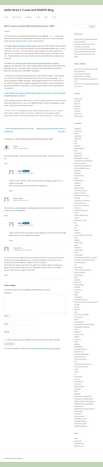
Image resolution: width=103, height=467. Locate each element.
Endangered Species (80, 210)
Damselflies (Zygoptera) (81, 195)
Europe (76, 213)
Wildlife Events (78, 406)
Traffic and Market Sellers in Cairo (84, 51)
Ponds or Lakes (79, 334)
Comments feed (79, 443)
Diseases (77, 198)
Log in (76, 438)
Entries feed (78, 441)
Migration (77, 287)
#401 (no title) (16, 17)
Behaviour (77, 146)
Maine (76, 277)
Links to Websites (79, 272)
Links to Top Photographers (82, 270)
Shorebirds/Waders (80, 349)
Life (55, 110)
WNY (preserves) (33, 115)
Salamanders (78, 347)
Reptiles (11, 113)
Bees (75, 143)
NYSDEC (76, 307)
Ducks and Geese (79, 203)
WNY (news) (24, 115)
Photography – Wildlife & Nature (84, 324)
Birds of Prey (78, 153)
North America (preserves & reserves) (86, 302)
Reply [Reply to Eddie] (11, 191)
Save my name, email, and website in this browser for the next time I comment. (33, 340)
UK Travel (77, 379)
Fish (75, 223)
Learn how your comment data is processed (45, 348)
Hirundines (77, 247)
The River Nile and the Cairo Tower (85, 49)
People (76, 319)
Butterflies (77, 170)
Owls (75, 312)
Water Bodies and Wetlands (83, 396)
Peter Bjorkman (79, 322)
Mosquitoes (78, 289)
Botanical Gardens (80, 163)
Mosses (76, 292)
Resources (77, 339)
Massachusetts (79, 285)
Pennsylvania (78, 317)
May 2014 (77, 108)
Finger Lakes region (80, 220)
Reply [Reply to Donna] (6, 163)
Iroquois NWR (78, 255)
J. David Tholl (78, 74)
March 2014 (77, 113)
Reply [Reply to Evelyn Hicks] (6, 275)
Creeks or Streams (80, 193)
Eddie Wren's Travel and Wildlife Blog (29, 10)
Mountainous (78, 297)
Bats (75, 141)
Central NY (77, 185)
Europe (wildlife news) (81, 215)
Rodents (76, 344)
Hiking (76, 245)
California (77, 173)
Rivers (76, 342)
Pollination (77, 332)
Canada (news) (79, 175)
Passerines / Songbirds (81, 314)
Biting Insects (78, 156)
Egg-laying (77, 208)
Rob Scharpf (78, 69)
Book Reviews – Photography (83, 161)
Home (6, 17)
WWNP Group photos (81, 426)
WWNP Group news (45, 115)
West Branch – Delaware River (83, 399)
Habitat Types (78, 242)
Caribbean (77, 183)
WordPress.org (79, 446)
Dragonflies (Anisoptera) (81, 200)
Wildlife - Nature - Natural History (24, 113)
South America (78, 351)
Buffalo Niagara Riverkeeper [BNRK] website (22, 46)
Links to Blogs (78, 267)
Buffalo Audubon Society (41, 110)
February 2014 (78, 116)
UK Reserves (78, 376)
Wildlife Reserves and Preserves (84, 409)
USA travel (77, 389)
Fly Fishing (77, 232)
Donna (15, 146)
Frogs (76, 237)
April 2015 (77, 106)
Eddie (20, 171)
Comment (8, 293)
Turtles (76, 371)
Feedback (29, 17)
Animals (30, 110)
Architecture (78, 136)
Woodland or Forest (80, 418)
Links (46, 17)
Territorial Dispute (79, 356)
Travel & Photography (81, 366)
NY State (76, 304)
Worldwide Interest (80, 421)
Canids (76, 178)
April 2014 (77, 111)
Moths (76, 294)
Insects (51, 110)
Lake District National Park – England (85, 257)
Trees (76, 369)
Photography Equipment (81, 327)
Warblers (77, 394)
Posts (54, 17)
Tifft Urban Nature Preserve (83, 364)
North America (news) (81, 299)
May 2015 (77, 103)
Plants (6, 113)
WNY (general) (78, 411)
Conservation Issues (80, 190)
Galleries (77, 240)
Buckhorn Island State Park (82, 165)
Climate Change (79, 188)
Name (6, 316)
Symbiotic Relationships (81, 354)
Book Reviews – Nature (81, 158)
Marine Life (77, 282)
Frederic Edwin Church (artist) (83, 235)
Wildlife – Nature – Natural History (84, 401)
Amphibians (23, 110)
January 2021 (78, 99)
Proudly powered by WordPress (13, 458)
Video (76, 391)
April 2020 (77, 101)
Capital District (78, 180)
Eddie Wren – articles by (81, 205)
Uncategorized (78, 381)
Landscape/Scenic (80, 262)
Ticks (75, 361)
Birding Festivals (79, 148)
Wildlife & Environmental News (44, 113)
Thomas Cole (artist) (80, 359)
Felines (76, 218)
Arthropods (77, 138)
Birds (75, 151)
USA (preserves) (79, 386)
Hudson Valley (78, 250)
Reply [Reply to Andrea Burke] (6, 215)
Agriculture (77, 128)
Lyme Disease (78, 275)
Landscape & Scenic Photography (84, 260)
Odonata (60, 110)
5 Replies (7, 31)
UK (75, 374)
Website (6, 332)
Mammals (77, 280)
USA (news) (77, 384)
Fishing (76, 225)
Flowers (76, 230)
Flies (75, 227)
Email (6, 324)
